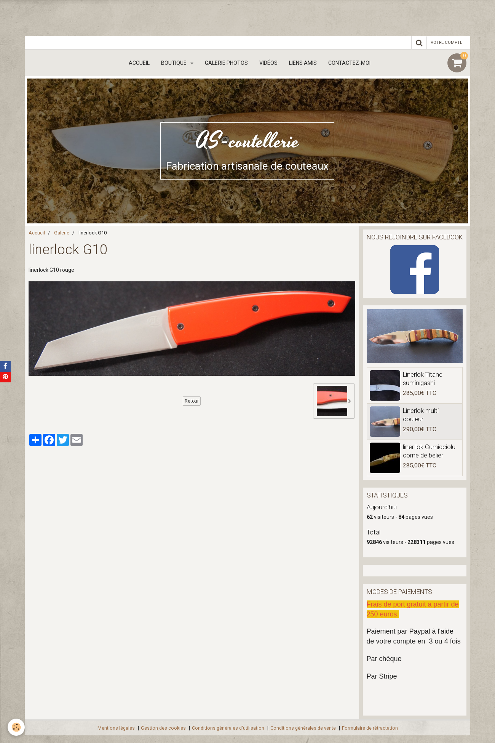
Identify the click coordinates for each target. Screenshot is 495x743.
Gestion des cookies (163, 728)
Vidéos (268, 63)
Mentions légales (116, 728)
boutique (174, 63)
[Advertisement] (138, 17)
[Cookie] (16, 727)
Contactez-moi (349, 63)
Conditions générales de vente (303, 728)
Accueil (139, 63)
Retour (192, 401)
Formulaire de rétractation (370, 728)
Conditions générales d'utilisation (228, 728)
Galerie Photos (226, 63)
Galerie (61, 233)
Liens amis (303, 63)
